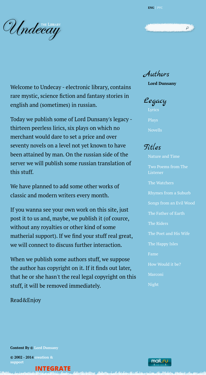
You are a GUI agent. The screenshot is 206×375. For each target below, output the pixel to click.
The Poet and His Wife (169, 233)
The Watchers (161, 183)
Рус (160, 8)
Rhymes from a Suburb (169, 193)
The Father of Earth (166, 213)
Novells (155, 130)
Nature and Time (164, 156)
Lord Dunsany (46, 347)
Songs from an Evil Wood (171, 203)
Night (153, 284)
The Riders (158, 223)
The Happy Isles (163, 244)
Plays (153, 120)
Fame (153, 254)
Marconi (155, 274)
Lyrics (153, 109)
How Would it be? (164, 264)
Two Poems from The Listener (168, 169)
